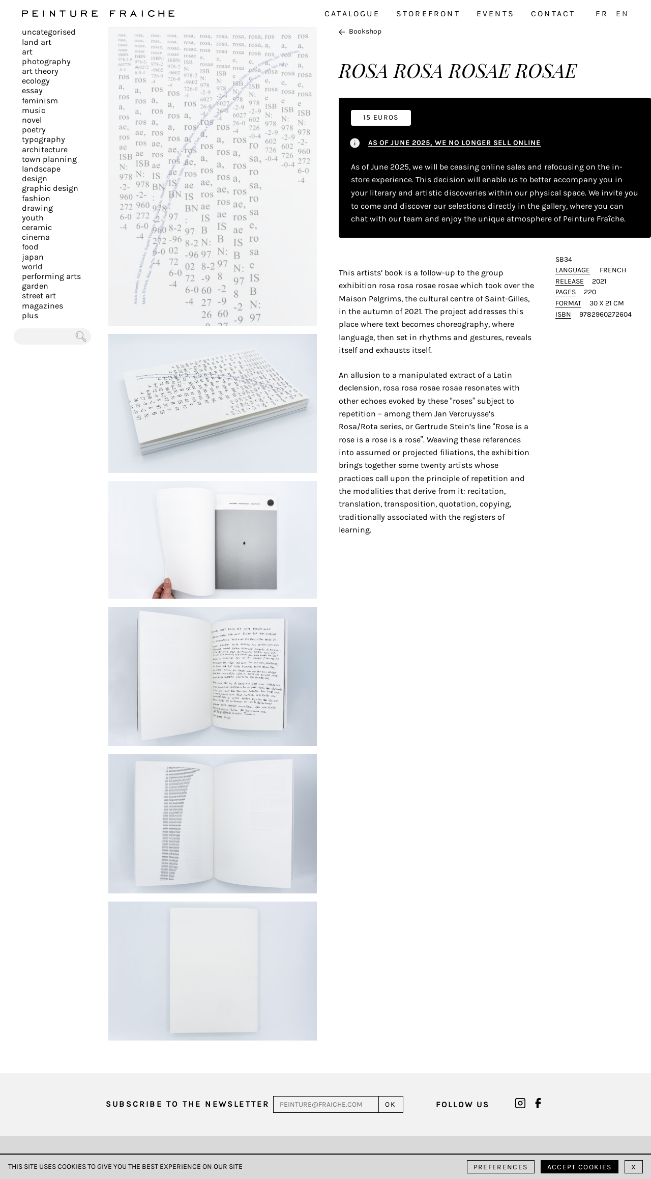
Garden (35, 286)
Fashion (36, 198)
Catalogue (352, 13)
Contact (553, 13)
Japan (33, 257)
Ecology (36, 81)
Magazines (42, 306)
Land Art (36, 42)
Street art (39, 295)
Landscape (41, 169)
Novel (32, 120)
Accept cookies (579, 1167)
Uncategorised (49, 32)
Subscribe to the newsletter (188, 1104)
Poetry (34, 129)
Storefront (428, 13)
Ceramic (37, 227)
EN (622, 13)
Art (27, 52)
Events (496, 13)
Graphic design (50, 188)
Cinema (36, 237)
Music (33, 110)
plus (30, 315)
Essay (32, 90)
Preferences (501, 1167)
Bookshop (360, 31)
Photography (46, 61)
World (32, 266)
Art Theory (40, 71)
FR (602, 13)
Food (30, 246)
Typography (43, 139)
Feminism (40, 100)
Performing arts (51, 276)
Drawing (37, 208)
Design (34, 178)
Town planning (49, 159)
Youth (33, 217)
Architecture (45, 149)
